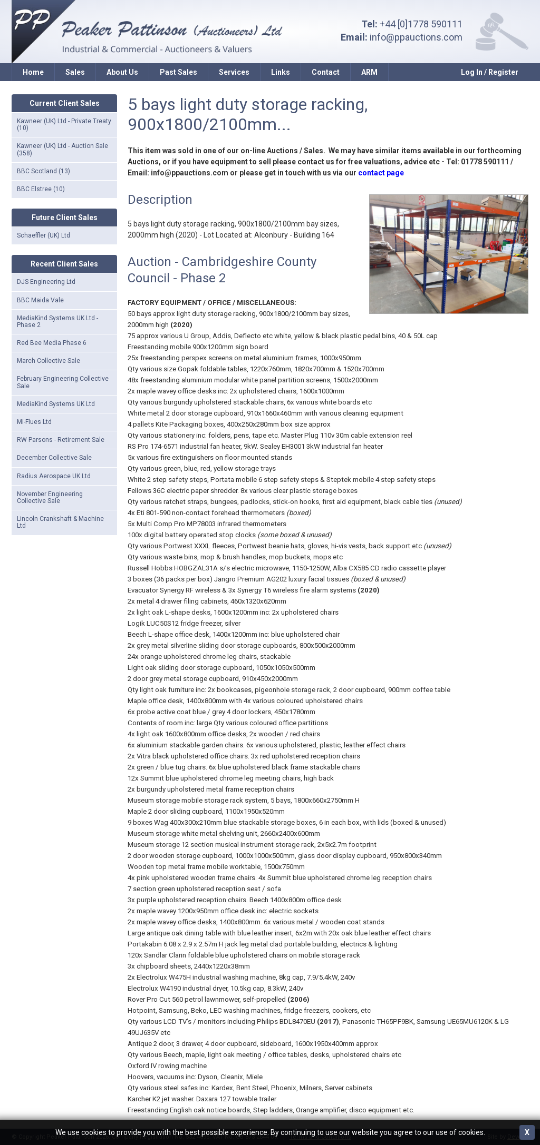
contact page (381, 173)
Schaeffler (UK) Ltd (43, 235)
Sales (75, 72)
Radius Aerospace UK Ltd (54, 476)
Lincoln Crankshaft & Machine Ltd (60, 522)
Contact (326, 72)
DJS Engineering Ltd (46, 281)
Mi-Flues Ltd (34, 422)
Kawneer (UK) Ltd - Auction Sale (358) (62, 149)
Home (33, 72)
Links (280, 72)
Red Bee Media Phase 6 (51, 343)
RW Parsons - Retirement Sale (60, 439)
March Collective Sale (48, 360)
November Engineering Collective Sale (50, 497)
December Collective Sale (54, 457)
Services (234, 72)
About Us (122, 72)
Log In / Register (489, 72)
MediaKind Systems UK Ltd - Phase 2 (57, 321)
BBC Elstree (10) (41, 189)
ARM (369, 72)
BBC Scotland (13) (43, 171)
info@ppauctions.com (416, 37)
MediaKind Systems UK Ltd (56, 404)
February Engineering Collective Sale (63, 382)
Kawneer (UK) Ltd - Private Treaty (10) (64, 124)
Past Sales (178, 72)
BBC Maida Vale (40, 300)
